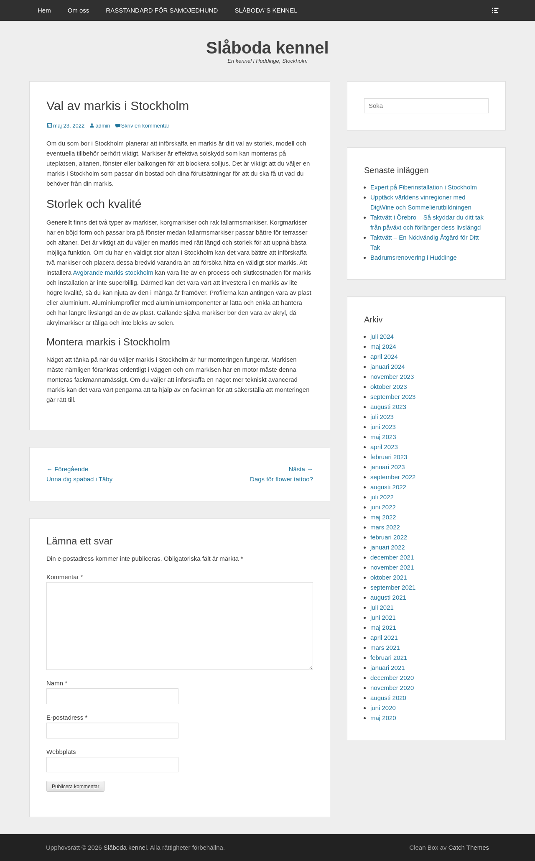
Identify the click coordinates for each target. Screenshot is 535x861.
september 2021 (392, 587)
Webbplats (61, 751)
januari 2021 (387, 667)
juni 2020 (383, 707)
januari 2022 (387, 547)
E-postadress (66, 717)
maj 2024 (383, 346)
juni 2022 (383, 507)
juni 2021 (383, 617)
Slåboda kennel (267, 47)
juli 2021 (382, 607)
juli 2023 (382, 416)
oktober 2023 (388, 386)
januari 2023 (387, 466)
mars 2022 (385, 527)
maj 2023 (383, 436)
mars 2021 (385, 647)
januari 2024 (387, 366)
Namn (56, 683)
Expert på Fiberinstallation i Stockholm (423, 187)
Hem (44, 10)
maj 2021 (383, 627)
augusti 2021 (388, 597)
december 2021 (392, 557)
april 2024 (384, 356)
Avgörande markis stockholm (113, 272)
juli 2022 (382, 497)
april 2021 (384, 637)
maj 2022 (383, 517)
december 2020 (392, 677)
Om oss (78, 10)
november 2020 (392, 687)
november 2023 (392, 376)
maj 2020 (383, 717)
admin (102, 126)
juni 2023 (383, 426)
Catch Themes (468, 847)
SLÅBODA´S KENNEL (265, 10)
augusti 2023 (388, 406)
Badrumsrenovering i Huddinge (413, 257)
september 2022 (392, 476)
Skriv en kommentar (145, 126)
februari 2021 (388, 657)
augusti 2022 (388, 487)
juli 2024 (382, 336)
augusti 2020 (388, 697)
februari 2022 (388, 537)
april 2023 (384, 446)
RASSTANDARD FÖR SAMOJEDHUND (162, 10)
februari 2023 (388, 456)
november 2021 (392, 567)
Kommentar (64, 576)
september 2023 (392, 396)
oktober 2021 (388, 577)
